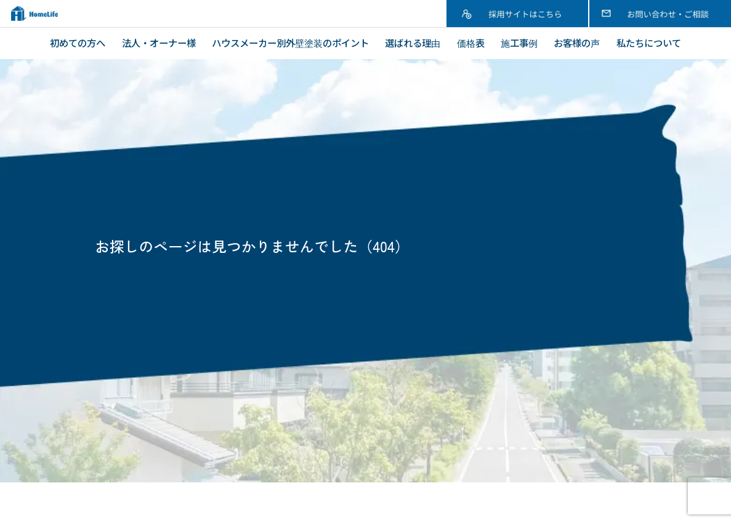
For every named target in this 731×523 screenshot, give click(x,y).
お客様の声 (577, 42)
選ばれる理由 (412, 42)
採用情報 (517, 402)
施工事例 (519, 42)
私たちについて (648, 42)
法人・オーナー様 (159, 42)
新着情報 (517, 372)
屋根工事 (292, 387)
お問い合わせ (527, 418)
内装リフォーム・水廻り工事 (334, 418)
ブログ (513, 387)
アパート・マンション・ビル (334, 403)
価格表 (471, 42)
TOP (57, 357)
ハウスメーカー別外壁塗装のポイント (290, 42)
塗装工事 (292, 372)
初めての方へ (77, 42)
